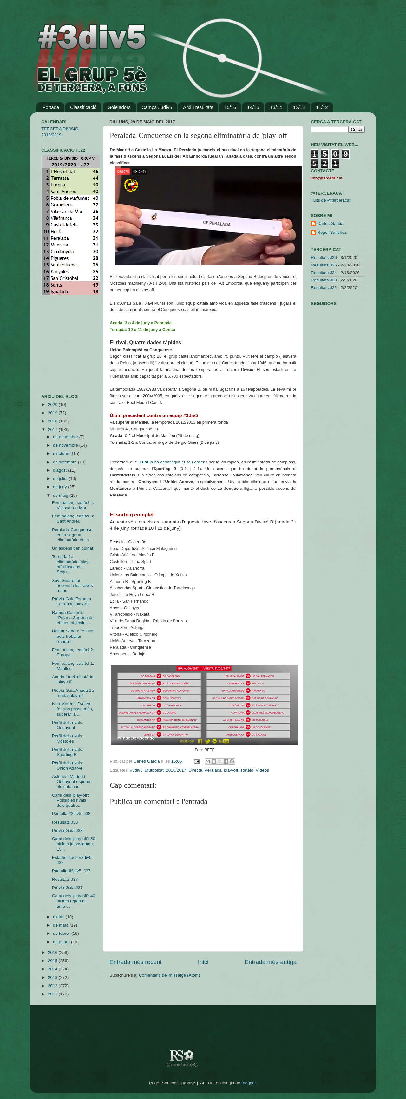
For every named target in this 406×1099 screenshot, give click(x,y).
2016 (53, 952)
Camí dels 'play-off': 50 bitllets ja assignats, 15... (73, 843)
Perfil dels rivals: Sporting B (67, 752)
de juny (60, 486)
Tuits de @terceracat (330, 200)
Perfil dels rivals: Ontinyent (67, 725)
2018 (53, 421)
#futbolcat (154, 770)
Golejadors (119, 107)
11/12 (322, 107)
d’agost (60, 470)
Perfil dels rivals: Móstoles (67, 738)
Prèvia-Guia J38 (67, 830)
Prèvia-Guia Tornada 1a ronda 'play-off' (71, 601)
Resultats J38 (65, 822)
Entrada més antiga (271, 962)
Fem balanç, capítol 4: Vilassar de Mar (73, 505)
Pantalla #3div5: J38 (71, 813)
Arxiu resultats (198, 107)
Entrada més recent (135, 962)
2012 (53, 985)
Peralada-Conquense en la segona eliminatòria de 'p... (72, 534)
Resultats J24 (324, 272)
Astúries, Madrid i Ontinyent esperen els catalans (72, 781)
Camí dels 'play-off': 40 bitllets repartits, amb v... (73, 900)
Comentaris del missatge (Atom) (169, 975)
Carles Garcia (147, 761)
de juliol (61, 478)
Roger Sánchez (332, 232)
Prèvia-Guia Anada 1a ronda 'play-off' (73, 693)
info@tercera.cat (326, 178)
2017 (53, 429)
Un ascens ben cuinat (72, 548)
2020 (53, 404)
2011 (53, 994)
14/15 (253, 107)
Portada (51, 107)
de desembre (66, 437)
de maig (61, 495)
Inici (203, 962)
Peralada (213, 770)
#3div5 (136, 770)
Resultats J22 (324, 287)
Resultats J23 (324, 280)
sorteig (246, 770)
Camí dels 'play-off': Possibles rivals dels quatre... (70, 800)
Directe (195, 770)
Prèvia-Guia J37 (67, 887)
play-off (231, 770)
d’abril (59, 916)
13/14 (276, 107)
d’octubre (62, 453)
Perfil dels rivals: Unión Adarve (67, 765)
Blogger (248, 1083)
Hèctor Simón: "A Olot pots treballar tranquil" (73, 636)
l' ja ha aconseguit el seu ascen (171, 462)
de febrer (62, 933)
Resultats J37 (65, 879)
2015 (53, 960)
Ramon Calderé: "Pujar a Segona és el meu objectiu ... (73, 617)
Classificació (83, 107)
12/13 (299, 107)
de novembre (66, 445)
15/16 (230, 107)
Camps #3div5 (156, 107)
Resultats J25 (324, 265)
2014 (53, 969)
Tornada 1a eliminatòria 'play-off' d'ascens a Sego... (71, 564)
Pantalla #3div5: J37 (71, 870)
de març (61, 925)
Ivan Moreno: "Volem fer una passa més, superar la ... (72, 708)
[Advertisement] (60, 345)
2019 (53, 412)
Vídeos (262, 770)
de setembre (65, 462)
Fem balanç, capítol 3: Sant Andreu (73, 518)
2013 (53, 977)
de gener (62, 942)
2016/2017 (176, 770)
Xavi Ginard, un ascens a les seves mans (72, 585)
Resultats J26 (324, 257)
